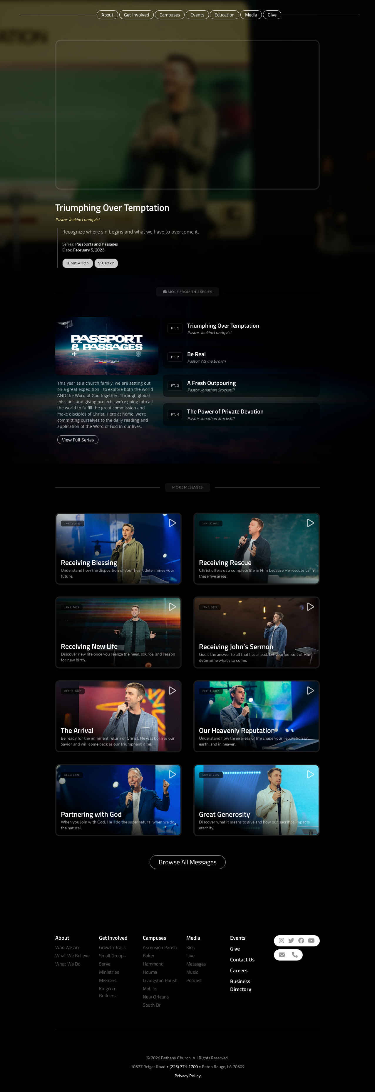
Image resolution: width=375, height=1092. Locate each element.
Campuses (170, 14)
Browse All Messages (188, 862)
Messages (196, 963)
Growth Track (112, 947)
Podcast (194, 980)
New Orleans (156, 996)
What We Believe (72, 955)
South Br (152, 1004)
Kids (190, 947)
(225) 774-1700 (184, 1066)
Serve (105, 963)
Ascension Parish (160, 947)
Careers (238, 970)
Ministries (109, 972)
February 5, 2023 (88, 249)
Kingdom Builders (107, 992)
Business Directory (240, 985)
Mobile (149, 988)
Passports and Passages (96, 243)
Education (225, 14)
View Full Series (78, 439)
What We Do (67, 963)
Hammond (153, 963)
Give (272, 14)
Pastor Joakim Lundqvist (77, 219)
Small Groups (112, 955)
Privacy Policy (188, 1075)
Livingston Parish (160, 980)
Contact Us (242, 959)
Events (197, 14)
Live (190, 955)
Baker (149, 955)
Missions (107, 980)
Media (251, 14)
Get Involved (136, 14)
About (107, 14)
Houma (150, 972)
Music (192, 972)
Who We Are (67, 947)
